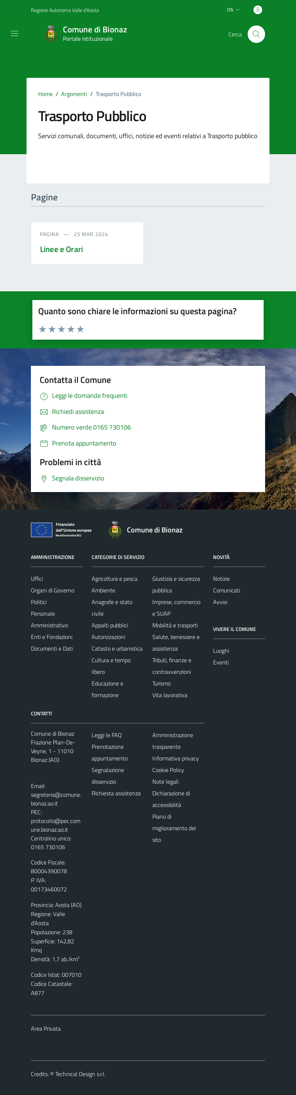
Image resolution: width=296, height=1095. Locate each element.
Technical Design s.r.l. (80, 1074)
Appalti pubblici (110, 625)
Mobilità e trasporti (175, 625)
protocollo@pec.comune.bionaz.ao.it (55, 825)
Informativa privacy (175, 758)
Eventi (221, 662)
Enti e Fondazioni (51, 636)
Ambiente (103, 590)
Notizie (221, 578)
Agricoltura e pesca (114, 578)
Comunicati (226, 590)
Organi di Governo (52, 590)
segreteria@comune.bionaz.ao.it (56, 799)
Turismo (161, 683)
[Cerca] (256, 34)
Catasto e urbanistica (117, 648)
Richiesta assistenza (116, 793)
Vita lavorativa (169, 695)
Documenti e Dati (52, 648)
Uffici (37, 578)
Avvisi (220, 602)
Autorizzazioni (108, 636)
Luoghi (221, 650)
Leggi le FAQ (107, 735)
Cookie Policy (168, 770)
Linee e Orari (61, 249)
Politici (39, 602)
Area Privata (46, 1028)
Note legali (165, 781)
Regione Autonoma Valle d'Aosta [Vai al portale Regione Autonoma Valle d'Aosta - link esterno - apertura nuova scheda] (65, 10)
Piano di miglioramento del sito (174, 828)
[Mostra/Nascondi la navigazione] (14, 33)
